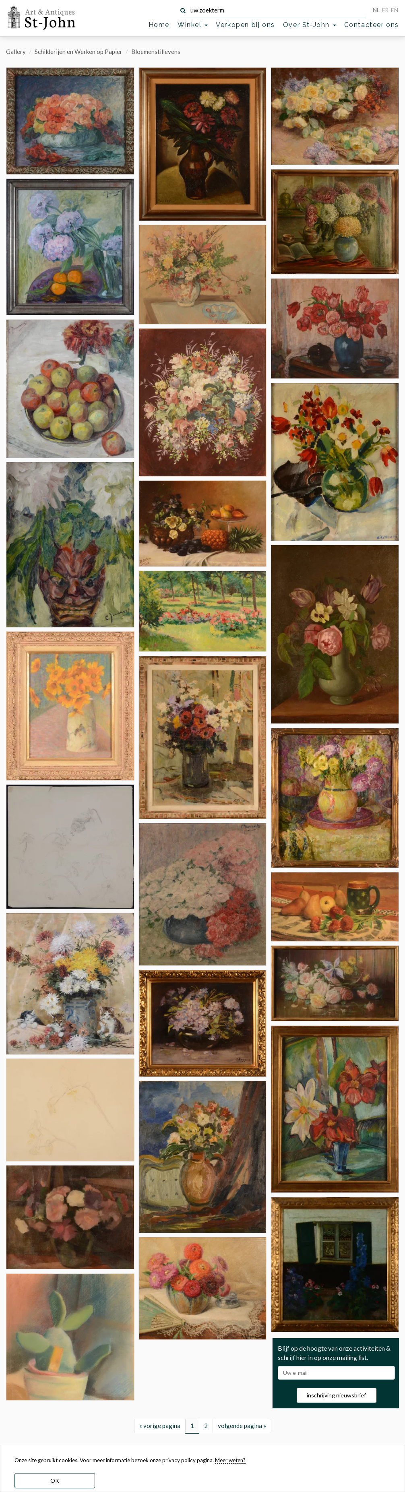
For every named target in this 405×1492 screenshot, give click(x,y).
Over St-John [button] (309, 25)
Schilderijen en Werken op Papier (78, 51)
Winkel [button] (193, 25)
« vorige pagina (159, 1425)
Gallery (16, 51)
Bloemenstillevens (155, 51)
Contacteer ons (371, 25)
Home (159, 25)
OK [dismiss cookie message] (54, 1480)
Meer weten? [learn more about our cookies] (230, 1460)
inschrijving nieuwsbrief (336, 1395)
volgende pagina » (242, 1425)
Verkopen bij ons (245, 25)
